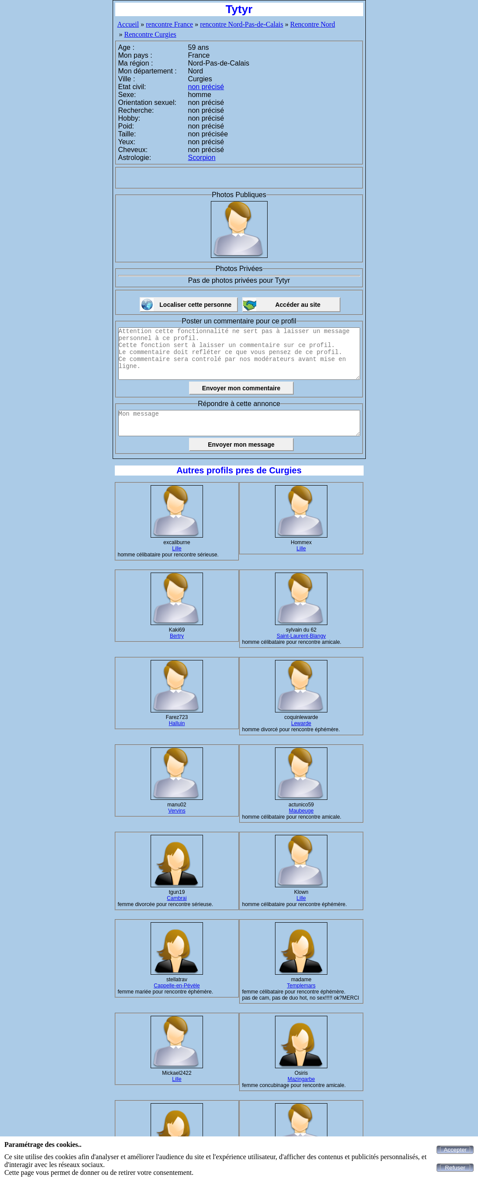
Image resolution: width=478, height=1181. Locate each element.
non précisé (206, 86)
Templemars (301, 986)
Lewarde (301, 723)
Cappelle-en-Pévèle (176, 986)
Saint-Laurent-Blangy (301, 636)
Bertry (177, 636)
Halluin (177, 723)
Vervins (176, 811)
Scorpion (202, 157)
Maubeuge (301, 811)
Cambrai (176, 898)
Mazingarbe (301, 1079)
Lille (176, 548)
